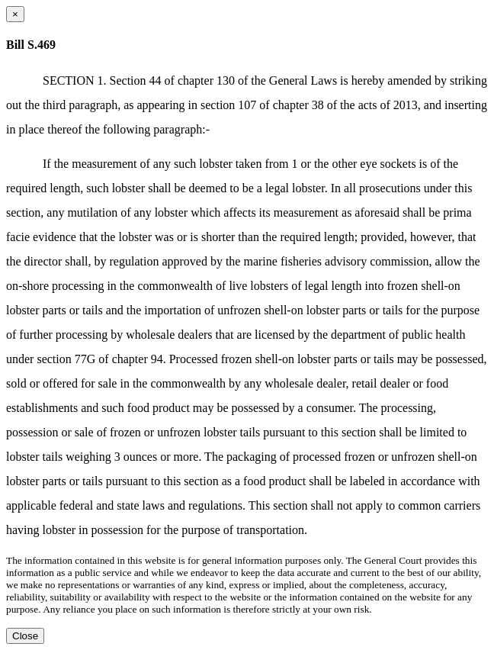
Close (25, 636)
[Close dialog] (15, 14)
